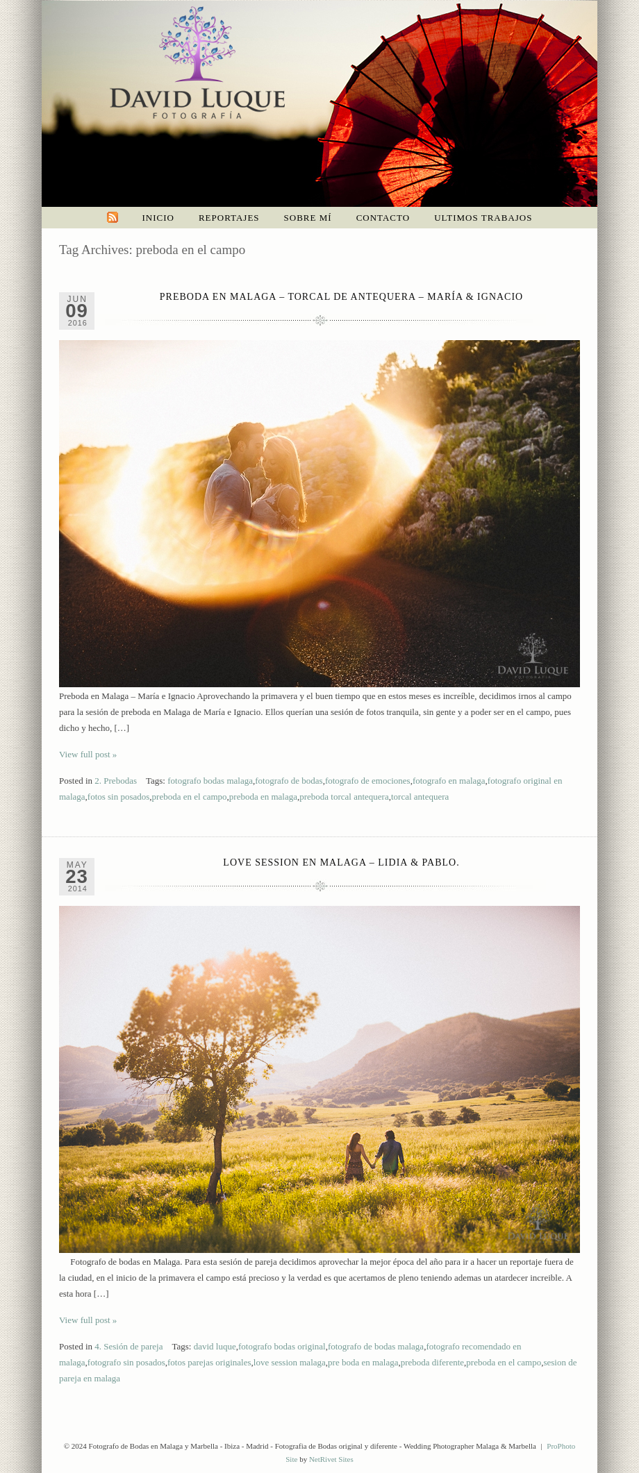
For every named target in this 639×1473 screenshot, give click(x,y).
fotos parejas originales (209, 1362)
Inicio (158, 217)
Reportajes (229, 217)
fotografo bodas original (282, 1346)
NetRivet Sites (331, 1459)
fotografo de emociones (367, 780)
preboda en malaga (263, 796)
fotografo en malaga (449, 780)
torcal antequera (420, 796)
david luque (215, 1346)
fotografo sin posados (126, 1362)
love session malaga (290, 1362)
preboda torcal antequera (343, 796)
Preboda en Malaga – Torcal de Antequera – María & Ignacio (341, 297)
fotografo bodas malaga (210, 780)
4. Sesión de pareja (128, 1346)
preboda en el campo (189, 796)
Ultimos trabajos (483, 217)
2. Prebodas (115, 780)
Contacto (383, 217)
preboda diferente (432, 1362)
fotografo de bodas (288, 780)
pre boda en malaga (363, 1362)
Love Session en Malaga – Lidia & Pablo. (341, 862)
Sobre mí (308, 217)
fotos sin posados (119, 796)
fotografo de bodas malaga (376, 1346)
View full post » (88, 754)
